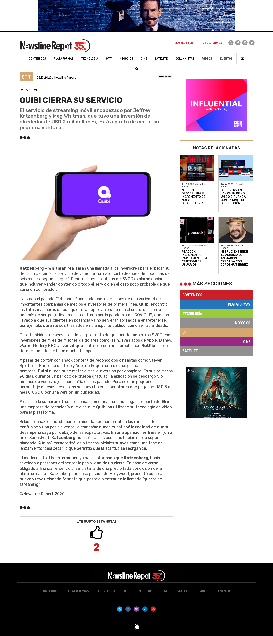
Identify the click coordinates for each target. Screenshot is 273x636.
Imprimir (165, 76)
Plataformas (239, 304)
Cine (246, 341)
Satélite (190, 351)
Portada (25, 90)
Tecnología (192, 313)
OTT (36, 90)
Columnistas (184, 58)
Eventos (226, 58)
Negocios (242, 323)
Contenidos (192, 295)
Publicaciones (211, 43)
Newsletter (183, 43)
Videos (207, 58)
